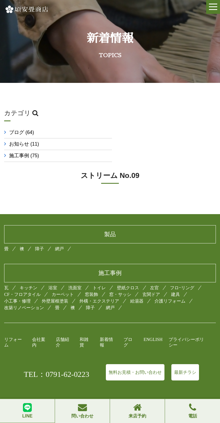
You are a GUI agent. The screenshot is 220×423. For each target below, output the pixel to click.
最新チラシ (185, 360)
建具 (175, 282)
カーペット (63, 282)
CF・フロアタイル (22, 282)
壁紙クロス (128, 276)
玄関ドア (151, 282)
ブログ (21, 132)
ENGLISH (153, 327)
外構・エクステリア (99, 289)
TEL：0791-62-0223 (56, 362)
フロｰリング (182, 276)
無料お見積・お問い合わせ (135, 360)
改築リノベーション (24, 296)
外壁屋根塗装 (55, 289)
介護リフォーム (169, 289)
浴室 (52, 276)
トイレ (99, 276)
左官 (154, 276)
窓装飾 (91, 282)
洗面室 (75, 276)
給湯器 (136, 289)
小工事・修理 (17, 289)
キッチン (28, 276)
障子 (39, 237)
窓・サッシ (120, 282)
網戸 (59, 237)
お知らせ (134, 132)
